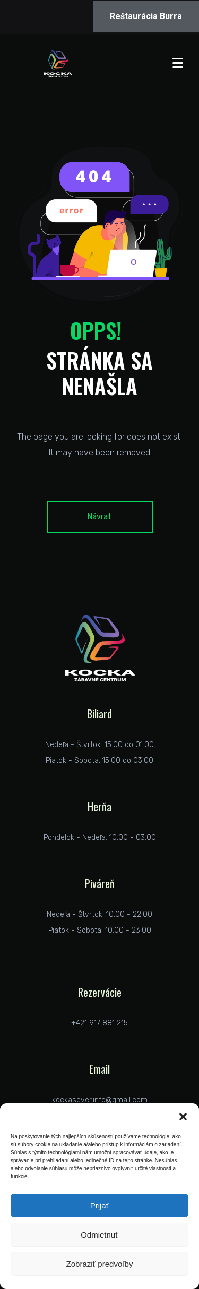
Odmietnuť (99, 1234)
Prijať (99, 1205)
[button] (183, 1116)
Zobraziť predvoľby (99, 1263)
